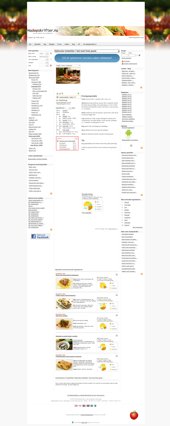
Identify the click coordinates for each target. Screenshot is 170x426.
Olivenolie (65, 126)
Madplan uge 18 (126, 112)
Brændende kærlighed (128, 166)
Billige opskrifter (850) (35, 134)
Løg (64, 114)
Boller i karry (32, 167)
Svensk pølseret (33, 180)
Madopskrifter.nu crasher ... (36, 223)
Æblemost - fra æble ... (128, 71)
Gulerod (65, 110)
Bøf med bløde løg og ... (129, 163)
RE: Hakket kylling (33, 212)
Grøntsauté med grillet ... (129, 181)
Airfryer (30, 206)
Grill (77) (31, 124)
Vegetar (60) (35, 108)
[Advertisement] (100, 79)
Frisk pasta (66, 130)
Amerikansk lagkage (128, 234)
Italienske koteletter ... (128, 184)
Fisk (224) (32, 122)
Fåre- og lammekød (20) (40, 91)
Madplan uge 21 (126, 106)
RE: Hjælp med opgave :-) (36, 217)
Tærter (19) (32, 148)
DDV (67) (31, 131)
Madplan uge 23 (126, 102)
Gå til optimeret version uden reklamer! (87, 58)
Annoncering (100, 395)
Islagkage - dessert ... (128, 85)
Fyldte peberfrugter (34, 188)
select (79, 65)
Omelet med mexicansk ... (129, 192)
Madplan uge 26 (126, 96)
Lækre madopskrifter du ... (36, 200)
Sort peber (66, 122)
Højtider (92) (32, 129)
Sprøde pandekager (127, 176)
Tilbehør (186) (37, 98)
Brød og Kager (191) (35, 127)
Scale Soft (84, 422)
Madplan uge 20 (126, 108)
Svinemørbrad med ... (128, 158)
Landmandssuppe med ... (129, 179)
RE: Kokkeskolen (33, 204)
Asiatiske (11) (36, 110)
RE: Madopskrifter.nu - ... (35, 202)
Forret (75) (35, 79)
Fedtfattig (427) (33, 120)
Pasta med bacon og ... (128, 263)
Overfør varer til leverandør (67, 141)
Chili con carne (33, 169)
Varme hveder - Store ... (129, 78)
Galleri (71, 97)
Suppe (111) (35, 103)
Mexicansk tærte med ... (129, 255)
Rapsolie (127, 215)
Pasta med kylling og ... (128, 168)
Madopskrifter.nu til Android (130, 140)
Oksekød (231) (37, 84)
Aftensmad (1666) (34, 77)
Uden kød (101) (37, 95)
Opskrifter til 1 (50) (37, 105)
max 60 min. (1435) (37, 145)
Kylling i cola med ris (35, 191)
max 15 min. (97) (37, 138)
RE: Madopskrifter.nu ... (35, 221)
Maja (102, 229)
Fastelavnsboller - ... (128, 80)
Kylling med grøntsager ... (129, 247)
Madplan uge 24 (126, 100)
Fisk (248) (36, 93)
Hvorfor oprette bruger (130, 63)
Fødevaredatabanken (87, 414)
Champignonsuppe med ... (129, 155)
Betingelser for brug (91, 395)
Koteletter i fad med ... (35, 177)
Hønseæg (127, 222)
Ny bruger (127, 61)
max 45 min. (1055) (37, 143)
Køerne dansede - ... (128, 75)
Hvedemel (127, 217)
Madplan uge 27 (126, 94)
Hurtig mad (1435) (34, 136)
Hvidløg (65, 116)
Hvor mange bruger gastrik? (36, 208)
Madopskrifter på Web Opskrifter (37, 159)
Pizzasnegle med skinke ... (36, 183)
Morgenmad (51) (34, 73)
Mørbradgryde (33, 175)
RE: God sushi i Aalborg (35, 219)
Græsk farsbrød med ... (36, 185)
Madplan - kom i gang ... (129, 82)
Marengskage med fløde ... (129, 239)
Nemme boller (126, 173)
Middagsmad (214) (34, 75)
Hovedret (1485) (36, 82)
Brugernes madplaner (128, 119)
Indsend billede (63, 97)
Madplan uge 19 (126, 110)
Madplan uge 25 (126, 98)
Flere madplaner (127, 114)
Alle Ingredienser (138, 227)
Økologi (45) (32, 150)
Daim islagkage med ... (128, 160)
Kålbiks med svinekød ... (129, 271)
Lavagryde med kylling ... (129, 260)
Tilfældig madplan (127, 116)
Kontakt (82, 395)
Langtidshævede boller (128, 268)
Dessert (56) (35, 101)
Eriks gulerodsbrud (127, 236)
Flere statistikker (87, 212)
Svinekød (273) (36, 86)
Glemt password (126, 58)
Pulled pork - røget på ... (129, 73)
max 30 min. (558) (37, 140)
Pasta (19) (35, 112)
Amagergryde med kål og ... (130, 244)
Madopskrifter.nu (112, 229)
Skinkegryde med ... (127, 171)
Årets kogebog (32, 210)
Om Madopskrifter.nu (73, 395)
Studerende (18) (36, 114)
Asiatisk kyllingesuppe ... (129, 187)
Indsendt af (99, 229)
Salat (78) (32, 118)
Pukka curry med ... (127, 189)
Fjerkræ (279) (37, 88)
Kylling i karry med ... (35, 172)
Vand (125, 220)
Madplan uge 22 (126, 104)
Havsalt (65, 120)
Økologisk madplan (127, 121)
